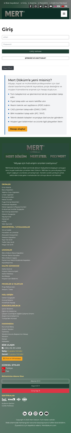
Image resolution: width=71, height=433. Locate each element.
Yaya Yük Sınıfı (7, 240)
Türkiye (7, 368)
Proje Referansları (8, 287)
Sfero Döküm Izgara (9, 258)
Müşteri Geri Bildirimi (10, 279)
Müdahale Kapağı (8, 303)
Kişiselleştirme (7, 263)
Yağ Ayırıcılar (6, 217)
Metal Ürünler (7, 199)
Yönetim (5, 336)
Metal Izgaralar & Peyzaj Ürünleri (14, 207)
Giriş (24, 3)
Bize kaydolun (12, 3)
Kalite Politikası (7, 274)
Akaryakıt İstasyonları (10, 235)
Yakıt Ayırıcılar (7, 224)
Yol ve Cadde (6, 230)
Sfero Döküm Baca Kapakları (13, 253)
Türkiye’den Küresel (9, 318)
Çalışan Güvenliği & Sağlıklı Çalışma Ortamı (18, 314)
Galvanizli (5, 219)
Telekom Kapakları (9, 237)
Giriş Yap (35, 391)
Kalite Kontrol (7, 269)
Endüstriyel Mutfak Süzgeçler (13, 209)
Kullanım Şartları (8, 403)
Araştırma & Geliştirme (10, 316)
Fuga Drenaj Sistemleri (10, 202)
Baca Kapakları (7, 190)
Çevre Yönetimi (7, 309)
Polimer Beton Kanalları (11, 255)
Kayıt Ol (35, 386)
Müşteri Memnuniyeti (10, 271)
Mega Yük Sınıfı (7, 245)
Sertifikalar (6, 276)
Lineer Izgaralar (8, 195)
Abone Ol (35, 381)
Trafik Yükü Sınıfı (8, 242)
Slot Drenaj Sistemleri (10, 212)
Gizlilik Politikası (8, 406)
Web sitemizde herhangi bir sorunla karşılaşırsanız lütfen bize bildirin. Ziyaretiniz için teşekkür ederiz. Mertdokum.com (36, 424)
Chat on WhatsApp (12, 358)
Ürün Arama (6, 187)
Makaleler (5, 341)
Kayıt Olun (7, 68)
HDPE (4, 221)
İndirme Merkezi (59, 3)
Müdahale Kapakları (9, 204)
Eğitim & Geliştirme (9, 311)
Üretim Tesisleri (7, 329)
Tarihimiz (5, 332)
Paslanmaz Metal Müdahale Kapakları (16, 260)
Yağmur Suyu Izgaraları (10, 192)
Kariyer (4, 339)
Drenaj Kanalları (8, 197)
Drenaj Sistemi (7, 300)
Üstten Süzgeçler (8, 298)
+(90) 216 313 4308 (11, 348)
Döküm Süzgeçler (8, 214)
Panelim (44, 3)
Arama (33, 3)
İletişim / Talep (7, 289)
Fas (5, 371)
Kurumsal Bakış (8, 327)
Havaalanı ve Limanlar (10, 232)
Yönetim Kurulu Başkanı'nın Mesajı (15, 334)
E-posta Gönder (15, 351)
